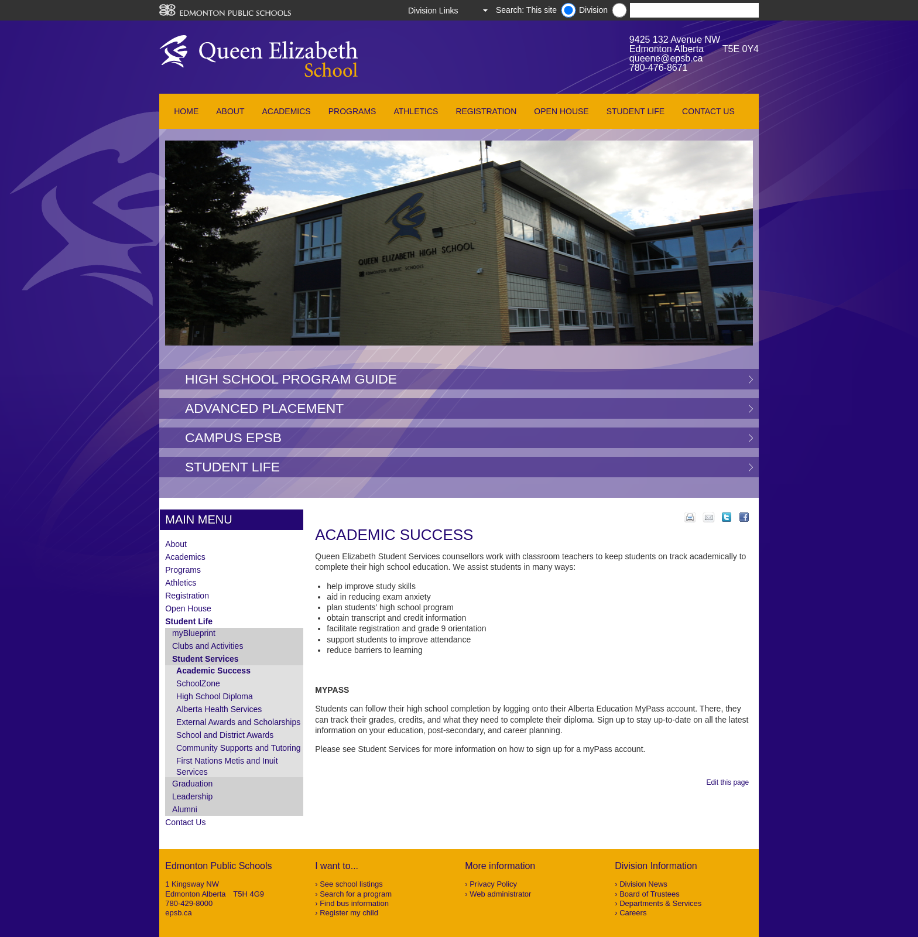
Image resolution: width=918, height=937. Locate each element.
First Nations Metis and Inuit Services (227, 766)
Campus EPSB (233, 437)
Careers (632, 912)
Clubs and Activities (207, 646)
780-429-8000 (189, 903)
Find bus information (354, 903)
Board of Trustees (649, 894)
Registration (485, 111)
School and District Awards (224, 735)
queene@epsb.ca (666, 58)
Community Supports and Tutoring (238, 748)
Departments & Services (660, 903)
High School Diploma (214, 696)
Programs (352, 111)
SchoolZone (198, 683)
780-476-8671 (658, 68)
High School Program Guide (291, 379)
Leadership (192, 796)
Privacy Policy (493, 884)
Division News (643, 884)
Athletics (415, 111)
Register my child (349, 912)
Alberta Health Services (219, 709)
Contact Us (708, 111)
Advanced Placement (264, 408)
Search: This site (526, 10)
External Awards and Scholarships (238, 722)
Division (593, 10)
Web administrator (500, 894)
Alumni (184, 809)
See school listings (351, 884)
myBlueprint (193, 633)
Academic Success (213, 670)
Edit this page (729, 782)
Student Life (635, 111)
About (230, 111)
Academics (286, 111)
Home (186, 111)
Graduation (192, 783)
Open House (561, 111)
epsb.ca (178, 912)
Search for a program (356, 894)
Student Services (205, 659)
